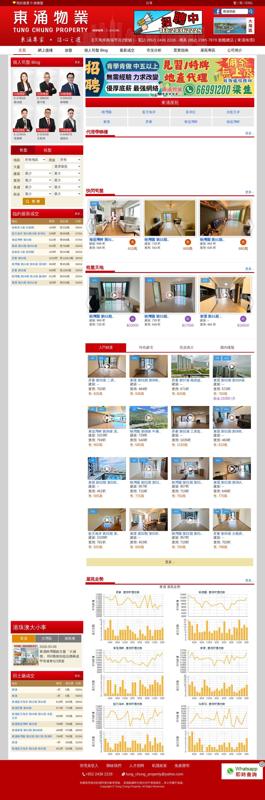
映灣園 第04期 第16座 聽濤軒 (29, 276)
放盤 (68, 50)
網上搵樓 (45, 50)
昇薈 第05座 (19, 270)
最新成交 (127, 50)
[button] (89, 226)
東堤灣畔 (191, 122)
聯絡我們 (113, 766)
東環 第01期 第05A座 (24, 245)
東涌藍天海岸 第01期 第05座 (29, 748)
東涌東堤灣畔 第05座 (24, 724)
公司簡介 (234, 50)
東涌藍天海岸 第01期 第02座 (29, 701)
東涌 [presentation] (23, 638)
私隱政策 (159, 766)
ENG (249, 3)
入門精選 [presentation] (106, 348)
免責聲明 (182, 766)
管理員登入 (89, 766)
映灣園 (107, 112)
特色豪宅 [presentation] (146, 348)
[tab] (23, 639)
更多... (78, 62)
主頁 (22, 50)
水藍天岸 (233, 112)
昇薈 (149, 122)
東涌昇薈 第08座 (22, 708)
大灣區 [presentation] (46, 638)
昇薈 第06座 (19, 258)
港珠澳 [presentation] (70, 638)
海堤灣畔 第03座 (22, 239)
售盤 (23, 150)
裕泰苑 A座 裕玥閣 (23, 251)
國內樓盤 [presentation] (227, 348)
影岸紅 (191, 112)
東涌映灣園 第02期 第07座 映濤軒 (32, 736)
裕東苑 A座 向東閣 (23, 227)
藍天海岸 (148, 112)
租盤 (48, 150)
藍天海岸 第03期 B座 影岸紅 (29, 233)
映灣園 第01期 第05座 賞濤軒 (29, 264)
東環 (106, 122)
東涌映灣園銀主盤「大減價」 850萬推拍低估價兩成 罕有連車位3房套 (59, 656)
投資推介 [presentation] (187, 348)
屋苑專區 (207, 50)
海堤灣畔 (233, 122)
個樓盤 (27, 3)
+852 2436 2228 (99, 774)
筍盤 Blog (96, 50)
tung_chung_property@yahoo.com (154, 774)
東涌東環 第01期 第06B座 (27, 730)
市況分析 (154, 50)
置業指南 (180, 50)
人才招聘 (136, 766)
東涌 (14, 689)
